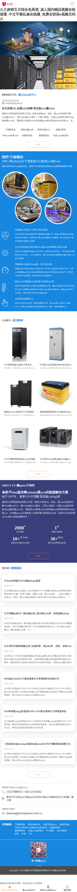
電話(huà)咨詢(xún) (48, 888)
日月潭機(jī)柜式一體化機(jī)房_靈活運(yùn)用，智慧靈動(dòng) (36, 613)
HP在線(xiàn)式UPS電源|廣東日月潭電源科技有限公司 (31, 678)
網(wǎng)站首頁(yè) (10, 888)
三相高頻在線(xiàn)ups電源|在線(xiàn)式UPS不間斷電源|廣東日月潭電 (38, 744)
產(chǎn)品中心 (29, 888)
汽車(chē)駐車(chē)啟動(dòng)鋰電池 (10, 136)
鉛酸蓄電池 (27, 135)
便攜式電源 (61, 130)
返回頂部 (67, 888)
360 (30, 834)
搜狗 (17, 834)
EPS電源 (50, 831)
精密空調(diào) (43, 130)
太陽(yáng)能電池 (60, 135)
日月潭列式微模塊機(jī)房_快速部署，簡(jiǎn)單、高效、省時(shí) (37, 646)
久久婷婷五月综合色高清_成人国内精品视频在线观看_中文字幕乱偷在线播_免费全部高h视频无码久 (37, 14)
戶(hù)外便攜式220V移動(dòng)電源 (22, 581)
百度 (24, 834)
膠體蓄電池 (44, 135)
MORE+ (38, 144)
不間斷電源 (10, 130)
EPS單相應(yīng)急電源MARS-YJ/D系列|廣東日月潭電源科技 (35, 711)
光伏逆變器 (62, 831)
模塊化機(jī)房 (27, 130)
